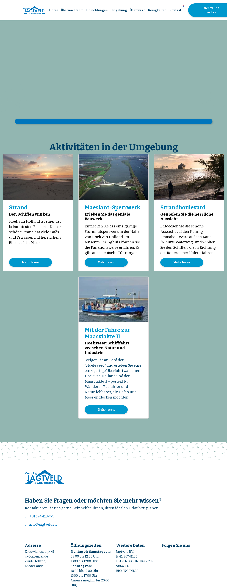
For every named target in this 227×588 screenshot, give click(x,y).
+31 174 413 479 (42, 517)
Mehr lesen (30, 262)
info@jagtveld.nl (43, 525)
